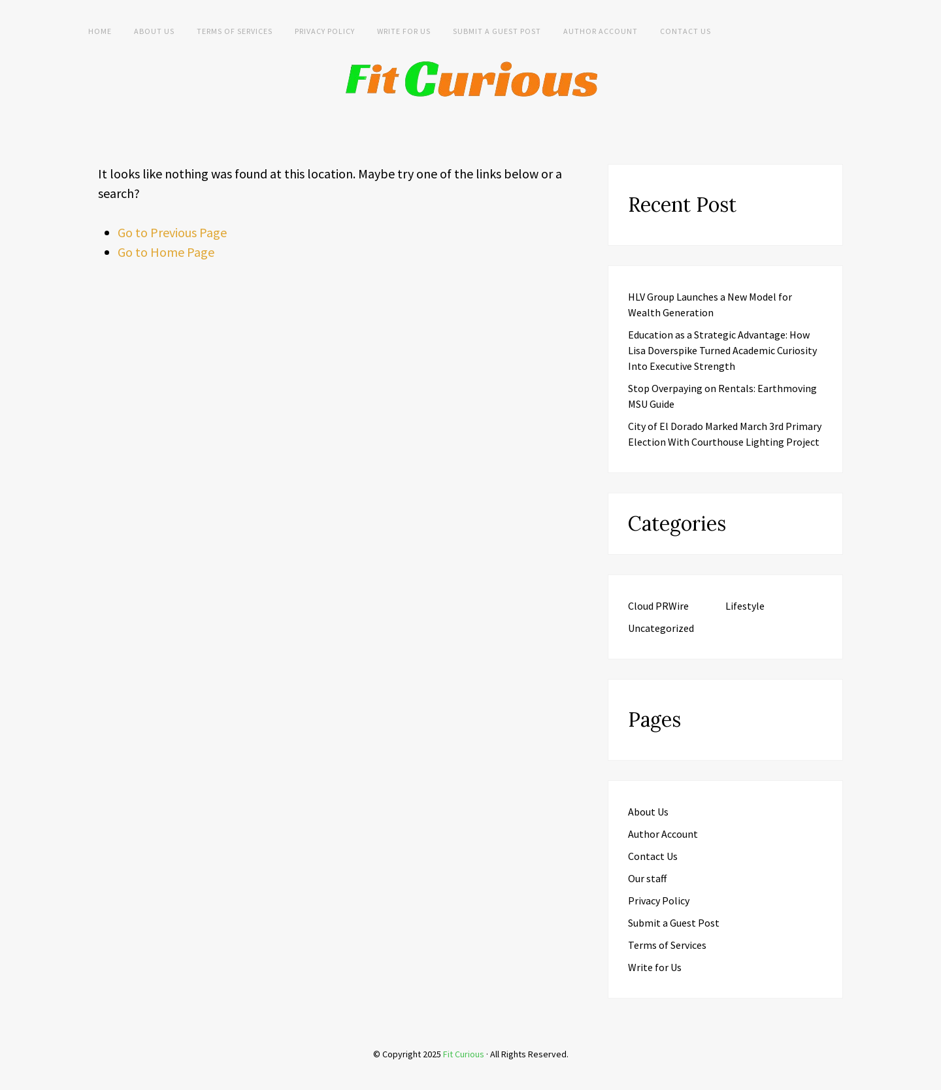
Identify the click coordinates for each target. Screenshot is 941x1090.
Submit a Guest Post (497, 31)
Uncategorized (661, 628)
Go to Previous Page (172, 232)
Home (100, 31)
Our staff (647, 878)
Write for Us (404, 31)
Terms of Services (234, 31)
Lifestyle (745, 605)
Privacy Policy (325, 31)
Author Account (600, 31)
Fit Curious (463, 1054)
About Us (154, 31)
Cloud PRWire (658, 605)
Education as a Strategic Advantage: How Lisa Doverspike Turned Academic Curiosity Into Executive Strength (722, 350)
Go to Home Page (166, 252)
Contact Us (685, 31)
